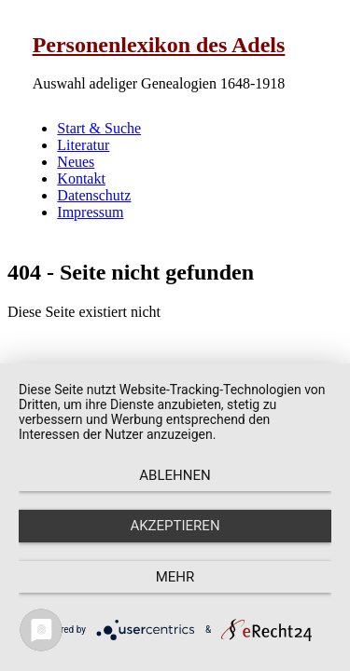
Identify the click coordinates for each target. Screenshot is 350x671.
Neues (75, 162)
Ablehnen (174, 475)
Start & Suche (99, 128)
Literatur (83, 145)
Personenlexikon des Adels (159, 45)
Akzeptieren (174, 525)
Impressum (90, 212)
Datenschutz (94, 195)
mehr (175, 576)
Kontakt (81, 178)
